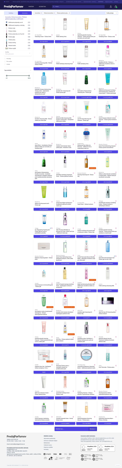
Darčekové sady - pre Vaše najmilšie (71, 1)
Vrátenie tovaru (48, 445)
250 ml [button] (108, 68)
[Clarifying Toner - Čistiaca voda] (108, 24)
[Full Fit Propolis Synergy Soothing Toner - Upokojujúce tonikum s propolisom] (65, 273)
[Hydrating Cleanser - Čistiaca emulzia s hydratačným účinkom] (86, 382)
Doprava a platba (48, 447)
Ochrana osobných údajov (50, 440)
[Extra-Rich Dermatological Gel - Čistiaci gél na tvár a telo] (108, 246)
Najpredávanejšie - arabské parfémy (89, 1)
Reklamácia (47, 443)
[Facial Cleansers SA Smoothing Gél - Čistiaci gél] (44, 273)
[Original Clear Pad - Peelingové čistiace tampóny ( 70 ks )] (44, 355)
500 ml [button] (65, 151)
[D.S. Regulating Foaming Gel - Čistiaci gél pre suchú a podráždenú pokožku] (44, 219)
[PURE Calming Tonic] (65, 24)
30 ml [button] (86, 318)
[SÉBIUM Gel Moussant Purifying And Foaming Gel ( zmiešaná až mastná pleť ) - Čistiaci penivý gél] (108, 78)
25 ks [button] (107, 423)
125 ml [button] (86, 41)
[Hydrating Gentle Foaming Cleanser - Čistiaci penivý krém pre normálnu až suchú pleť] (86, 24)
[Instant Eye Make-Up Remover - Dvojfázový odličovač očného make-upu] (65, 192)
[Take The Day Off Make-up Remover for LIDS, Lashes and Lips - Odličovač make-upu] (65, 219)
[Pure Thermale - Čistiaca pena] (108, 355)
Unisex (8, 64)
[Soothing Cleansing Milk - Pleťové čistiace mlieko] (44, 51)
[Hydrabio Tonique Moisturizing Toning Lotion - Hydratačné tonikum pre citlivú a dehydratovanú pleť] (44, 78)
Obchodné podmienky (49, 438)
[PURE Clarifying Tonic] (86, 51)
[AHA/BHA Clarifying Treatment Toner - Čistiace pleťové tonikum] (65, 161)
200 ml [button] (65, 41)
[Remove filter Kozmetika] (41, 13)
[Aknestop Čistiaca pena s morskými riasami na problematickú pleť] (65, 355)
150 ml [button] (86, 124)
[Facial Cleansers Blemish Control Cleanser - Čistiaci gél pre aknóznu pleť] (108, 107)
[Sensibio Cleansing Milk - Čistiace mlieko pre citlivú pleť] (44, 107)
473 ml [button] (44, 290)
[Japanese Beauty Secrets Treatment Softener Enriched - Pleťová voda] (108, 327)
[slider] (6, 75)
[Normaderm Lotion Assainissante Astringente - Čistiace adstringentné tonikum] (44, 300)
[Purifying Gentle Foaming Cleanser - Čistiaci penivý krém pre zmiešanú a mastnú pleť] (108, 219)
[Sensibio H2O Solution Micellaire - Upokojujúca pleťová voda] (65, 300)
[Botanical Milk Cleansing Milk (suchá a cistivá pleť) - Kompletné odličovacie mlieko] (65, 107)
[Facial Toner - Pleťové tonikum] (86, 192)
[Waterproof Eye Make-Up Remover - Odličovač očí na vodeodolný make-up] (86, 134)
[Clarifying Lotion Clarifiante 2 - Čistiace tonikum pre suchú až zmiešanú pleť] (86, 327)
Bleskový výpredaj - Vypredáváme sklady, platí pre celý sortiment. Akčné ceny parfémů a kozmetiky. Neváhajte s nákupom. (36, 1)
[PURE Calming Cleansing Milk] (108, 273)
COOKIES (118, 465)
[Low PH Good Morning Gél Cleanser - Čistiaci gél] (86, 107)
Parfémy (31, 6)
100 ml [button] (108, 41)
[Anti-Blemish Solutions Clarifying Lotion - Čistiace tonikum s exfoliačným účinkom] (108, 192)
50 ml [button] (44, 41)
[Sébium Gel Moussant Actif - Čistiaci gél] (44, 192)
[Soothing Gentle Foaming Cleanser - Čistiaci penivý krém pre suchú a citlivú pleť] (44, 327)
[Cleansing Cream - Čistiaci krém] (44, 24)
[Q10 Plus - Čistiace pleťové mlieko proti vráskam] (65, 327)
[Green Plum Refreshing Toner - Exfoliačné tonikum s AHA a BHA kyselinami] (65, 246)
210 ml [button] (86, 182)
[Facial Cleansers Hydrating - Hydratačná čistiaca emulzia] (44, 407)
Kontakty (116, 1)
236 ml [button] (44, 423)
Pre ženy (9, 58)
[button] (44, 372)
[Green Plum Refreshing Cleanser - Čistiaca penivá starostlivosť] (108, 134)
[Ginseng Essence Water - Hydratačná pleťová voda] (108, 382)
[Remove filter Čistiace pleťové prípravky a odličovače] (69, 13)
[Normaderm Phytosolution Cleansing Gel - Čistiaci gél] (86, 78)
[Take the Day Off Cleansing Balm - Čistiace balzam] (108, 300)
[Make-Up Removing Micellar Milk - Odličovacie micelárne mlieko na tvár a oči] (86, 273)
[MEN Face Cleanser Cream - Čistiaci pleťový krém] (44, 382)
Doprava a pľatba (108, 1)
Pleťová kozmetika (16, 17)
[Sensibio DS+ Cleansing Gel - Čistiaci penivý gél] (65, 78)
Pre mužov (9, 61)
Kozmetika (42, 6)
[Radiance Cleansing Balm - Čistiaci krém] (44, 246)
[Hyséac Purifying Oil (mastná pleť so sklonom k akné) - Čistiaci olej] (86, 219)
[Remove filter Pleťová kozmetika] (54, 13)
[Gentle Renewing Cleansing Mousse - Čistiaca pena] (86, 407)
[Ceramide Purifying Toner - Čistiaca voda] (65, 382)
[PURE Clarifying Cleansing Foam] (65, 51)
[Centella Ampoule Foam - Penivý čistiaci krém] (65, 407)
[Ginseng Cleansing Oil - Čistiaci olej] (86, 161)
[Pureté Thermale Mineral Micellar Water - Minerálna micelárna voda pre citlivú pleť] (86, 246)
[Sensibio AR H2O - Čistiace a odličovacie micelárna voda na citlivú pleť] (108, 51)
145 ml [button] (44, 68)
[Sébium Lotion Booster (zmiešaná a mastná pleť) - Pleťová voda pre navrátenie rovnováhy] (108, 161)
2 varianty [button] (86, 97)
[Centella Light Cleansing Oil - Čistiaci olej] (86, 300)
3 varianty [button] (65, 236)
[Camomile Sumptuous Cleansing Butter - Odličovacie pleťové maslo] (86, 355)
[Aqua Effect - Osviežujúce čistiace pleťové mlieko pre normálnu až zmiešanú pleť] (44, 134)
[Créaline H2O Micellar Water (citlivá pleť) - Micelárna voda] (65, 134)
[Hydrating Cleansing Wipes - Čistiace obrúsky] (108, 407)
